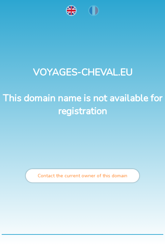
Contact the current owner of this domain (82, 176)
